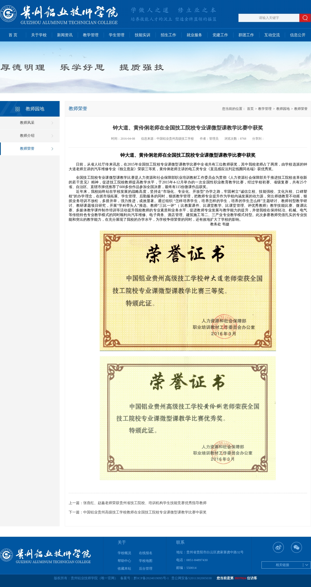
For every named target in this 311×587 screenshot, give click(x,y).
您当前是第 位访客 (237, 578)
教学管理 (90, 35)
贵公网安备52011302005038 (191, 578)
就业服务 (194, 35)
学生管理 (116, 35)
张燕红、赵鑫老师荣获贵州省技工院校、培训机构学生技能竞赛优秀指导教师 (145, 503)
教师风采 (27, 123)
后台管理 (145, 568)
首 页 (13, 35)
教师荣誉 (27, 149)
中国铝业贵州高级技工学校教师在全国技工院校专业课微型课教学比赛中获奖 (145, 512)
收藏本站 (124, 568)
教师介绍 (27, 136)
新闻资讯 (65, 35)
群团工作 (246, 35)
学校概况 (124, 553)
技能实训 (142, 35)
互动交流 (272, 35)
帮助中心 (124, 561)
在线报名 (145, 553)
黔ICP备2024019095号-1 (151, 578)
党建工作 (220, 35)
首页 (250, 109)
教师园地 (281, 109)
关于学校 (39, 35)
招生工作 (168, 35)
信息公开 (298, 35)
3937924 (240, 578)
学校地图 (145, 561)
